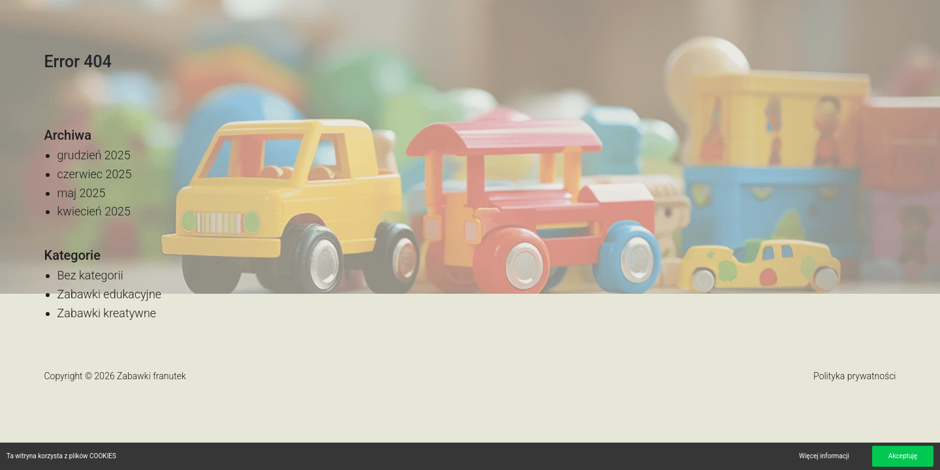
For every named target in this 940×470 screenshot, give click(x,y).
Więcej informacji (824, 456)
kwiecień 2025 (94, 211)
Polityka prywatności (854, 376)
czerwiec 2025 (94, 174)
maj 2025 (81, 193)
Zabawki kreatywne (107, 313)
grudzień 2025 (94, 155)
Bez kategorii (90, 275)
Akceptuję (902, 456)
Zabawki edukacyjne (109, 294)
